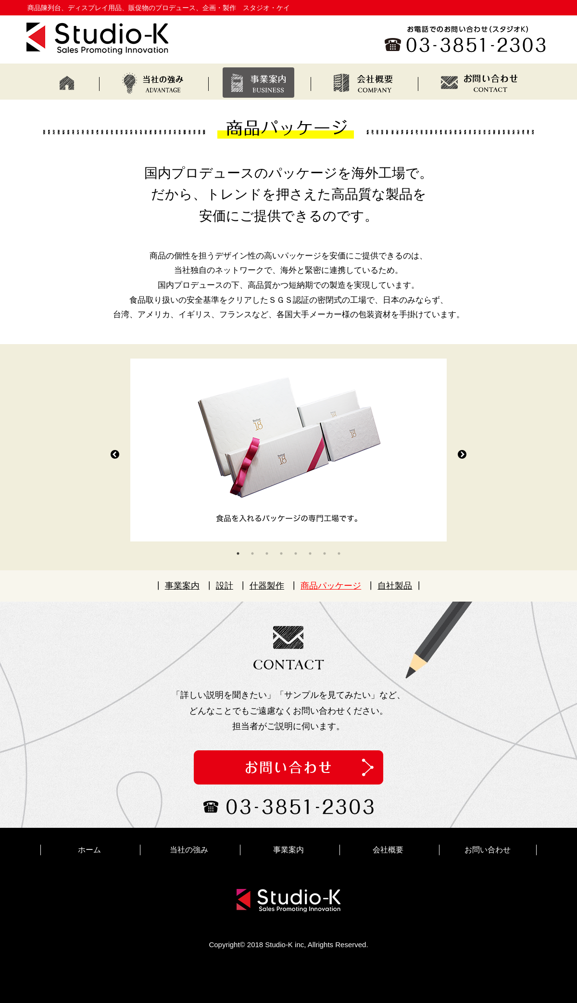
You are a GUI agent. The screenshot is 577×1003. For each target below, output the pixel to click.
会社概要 (388, 850)
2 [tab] (252, 553)
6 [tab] (310, 553)
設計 (224, 586)
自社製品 (394, 586)
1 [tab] (238, 553)
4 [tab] (281, 553)
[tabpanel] (288, 450)
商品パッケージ (331, 586)
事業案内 (182, 586)
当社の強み (189, 850)
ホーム (89, 850)
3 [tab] (267, 553)
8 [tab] (339, 553)
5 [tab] (296, 553)
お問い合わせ (487, 850)
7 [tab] (324, 553)
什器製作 (267, 586)
